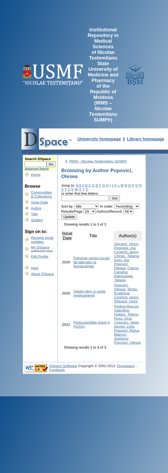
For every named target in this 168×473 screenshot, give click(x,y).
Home (36, 175)
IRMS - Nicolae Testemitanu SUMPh (98, 161)
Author (36, 208)
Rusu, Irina (122, 318)
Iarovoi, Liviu (124, 326)
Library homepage (145, 139)
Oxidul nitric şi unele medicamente (89, 293)
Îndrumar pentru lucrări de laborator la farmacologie (91, 262)
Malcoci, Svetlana (121, 336)
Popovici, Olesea (121, 266)
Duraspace (125, 366)
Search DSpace (38, 159)
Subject (37, 220)
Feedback (57, 370)
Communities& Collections (41, 194)
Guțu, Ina (121, 260)
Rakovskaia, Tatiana (124, 278)
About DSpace (42, 274)
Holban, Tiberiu (126, 314)
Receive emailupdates (42, 240)
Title (34, 214)
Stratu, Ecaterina (126, 291)
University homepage (99, 139)
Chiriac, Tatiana (126, 256)
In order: (106, 206)
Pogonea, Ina (124, 248)
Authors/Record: (109, 211)
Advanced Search (37, 168)
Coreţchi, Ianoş (126, 252)
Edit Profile (39, 256)
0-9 (78, 185)
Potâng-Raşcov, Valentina (126, 308)
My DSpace (40, 247)
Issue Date (39, 202)
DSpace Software (63, 366)
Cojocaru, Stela (126, 322)
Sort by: (67, 206)
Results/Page (72, 211)
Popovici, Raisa (126, 330)
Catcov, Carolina (126, 270)
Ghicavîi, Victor (126, 244)
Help (34, 268)
